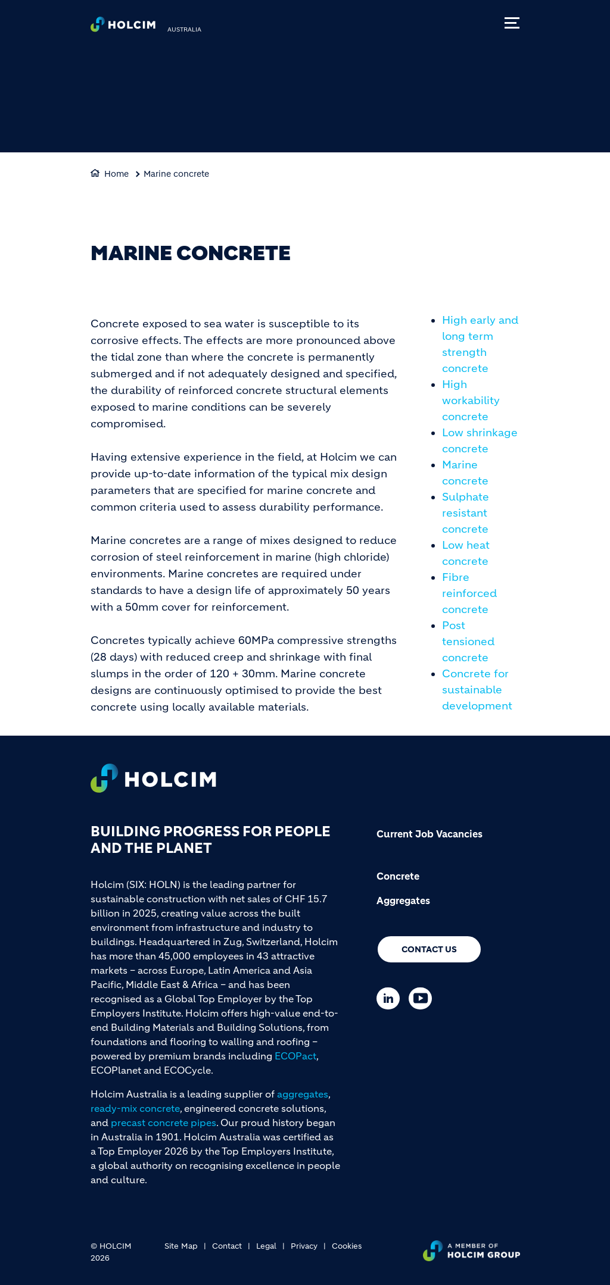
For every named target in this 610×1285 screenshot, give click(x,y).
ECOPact (295, 1056)
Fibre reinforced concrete (469, 593)
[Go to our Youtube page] (423, 998)
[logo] (123, 27)
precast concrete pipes (163, 1122)
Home (116, 173)
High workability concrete (471, 400)
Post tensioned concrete (468, 641)
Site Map (181, 1246)
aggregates (302, 1094)
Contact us (429, 949)
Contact (227, 1246)
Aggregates (403, 900)
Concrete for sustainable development (477, 689)
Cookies (347, 1246)
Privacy (304, 1246)
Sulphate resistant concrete (465, 513)
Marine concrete (176, 173)
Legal (266, 1246)
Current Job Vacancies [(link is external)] (429, 834)
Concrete (397, 876)
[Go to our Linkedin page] (391, 998)
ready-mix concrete (135, 1108)
